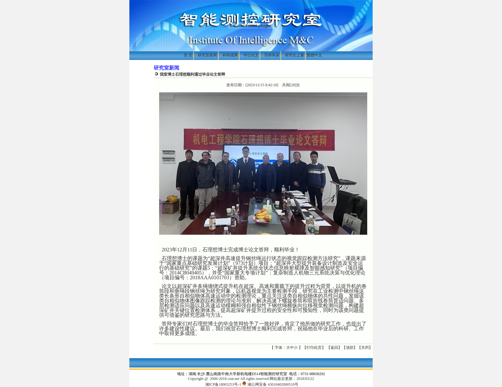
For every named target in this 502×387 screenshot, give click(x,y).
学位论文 (251, 55)
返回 (334, 347)
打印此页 (314, 347)
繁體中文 (314, 55)
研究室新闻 (207, 55)
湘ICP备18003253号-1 (223, 384)
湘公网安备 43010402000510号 (270, 384)
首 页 (188, 55)
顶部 (349, 347)
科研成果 (230, 55)
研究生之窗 (294, 55)
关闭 (365, 347)
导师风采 (271, 55)
